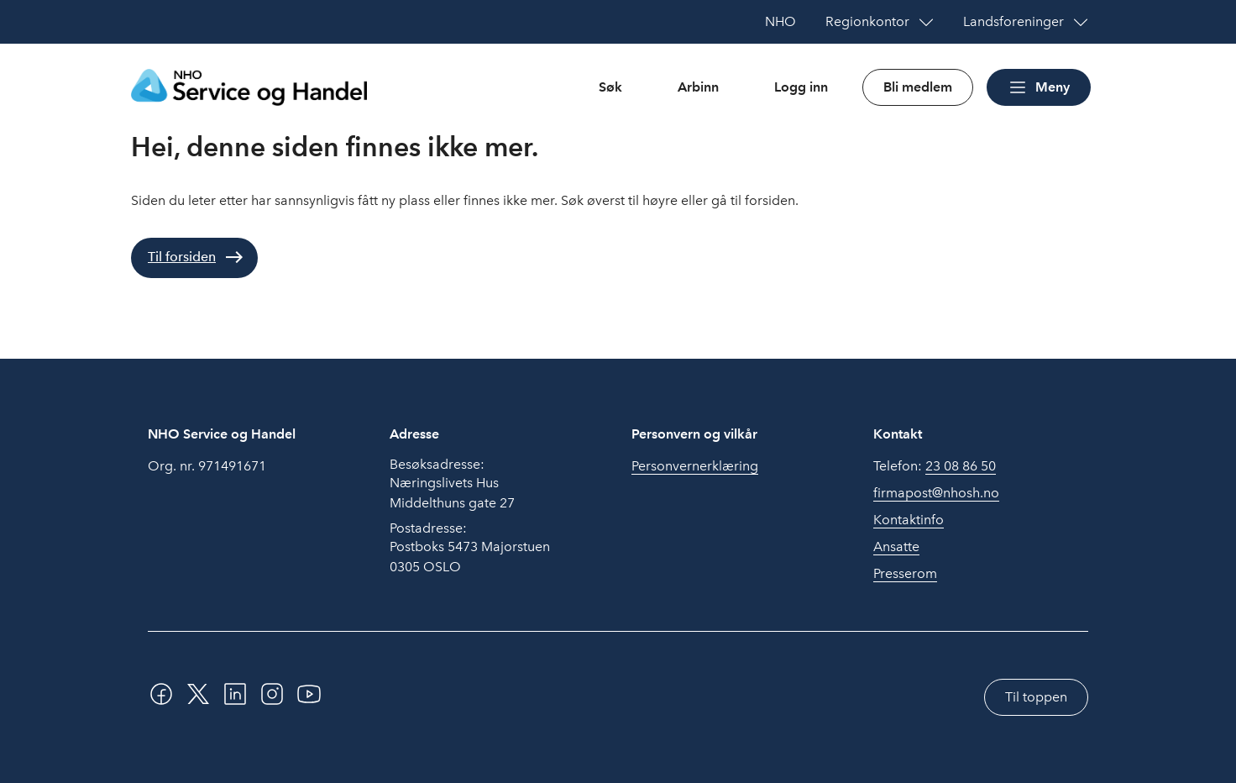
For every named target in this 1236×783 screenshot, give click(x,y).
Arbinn (698, 87)
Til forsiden (182, 257)
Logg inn (801, 87)
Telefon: (934, 466)
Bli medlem (917, 87)
